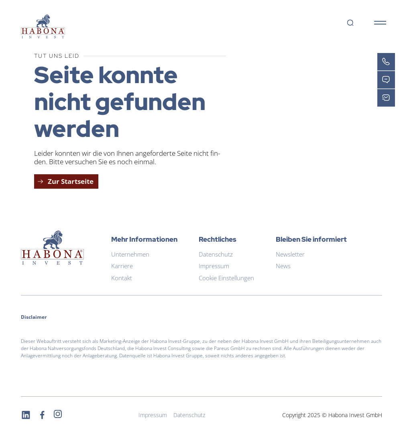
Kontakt (121, 278)
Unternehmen (130, 254)
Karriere (122, 266)
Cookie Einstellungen (226, 278)
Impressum (214, 266)
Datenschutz (216, 254)
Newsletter (290, 254)
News (283, 266)
